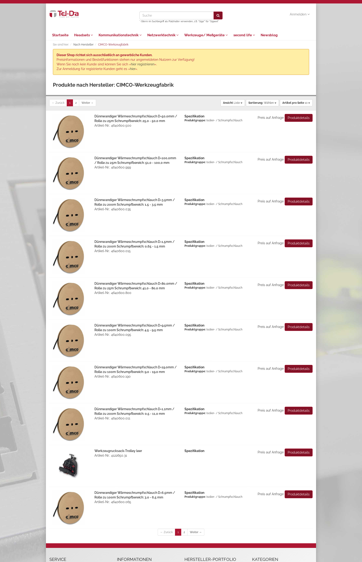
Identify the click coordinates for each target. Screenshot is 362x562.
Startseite (60, 35)
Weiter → (87, 102)
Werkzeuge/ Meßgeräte (206, 35)
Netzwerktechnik (163, 35)
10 (296, 102)
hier (132, 69)
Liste (232, 102)
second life (244, 35)
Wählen (262, 102)
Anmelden (300, 14)
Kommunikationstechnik (120, 35)
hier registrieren (142, 64)
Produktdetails (299, 118)
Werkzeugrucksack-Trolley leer (118, 451)
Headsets (83, 35)
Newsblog (269, 35)
